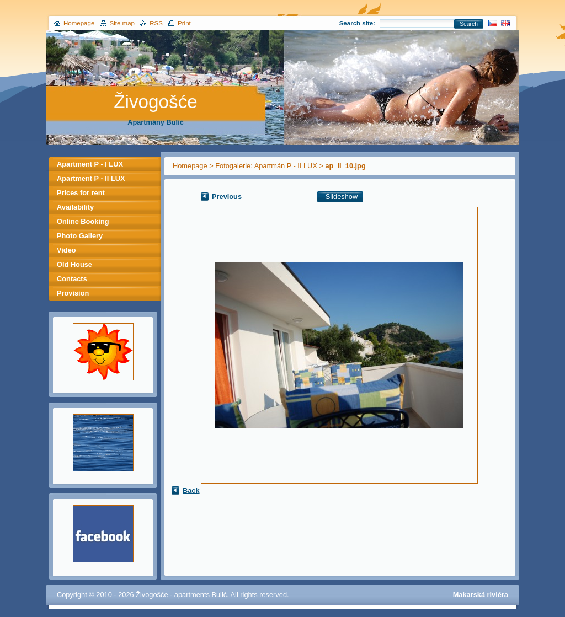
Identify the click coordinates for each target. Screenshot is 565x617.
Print (184, 23)
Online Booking (83, 221)
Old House (74, 264)
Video (66, 250)
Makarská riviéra (480, 595)
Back (191, 490)
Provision (73, 293)
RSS (156, 23)
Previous (227, 196)
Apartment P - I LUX (90, 164)
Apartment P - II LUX (91, 178)
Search (469, 24)
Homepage (190, 166)
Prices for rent (81, 193)
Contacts (72, 279)
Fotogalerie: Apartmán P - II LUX (266, 166)
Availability (75, 207)
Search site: (357, 23)
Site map (122, 23)
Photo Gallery (80, 236)
